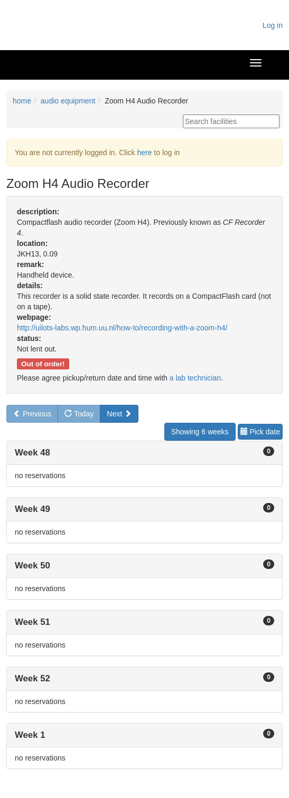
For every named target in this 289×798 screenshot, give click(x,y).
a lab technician (195, 378)
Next (119, 414)
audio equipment (68, 101)
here (144, 152)
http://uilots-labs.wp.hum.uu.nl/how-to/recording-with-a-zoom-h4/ (122, 328)
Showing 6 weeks (200, 432)
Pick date (260, 432)
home (22, 101)
